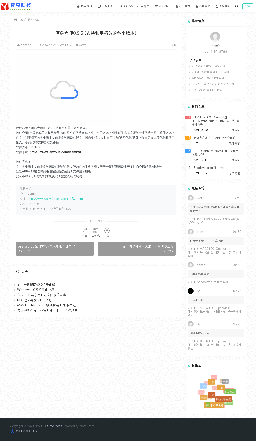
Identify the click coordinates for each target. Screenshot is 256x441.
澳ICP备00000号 (27, 431)
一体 (211, 394)
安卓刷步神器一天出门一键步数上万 (148, 246)
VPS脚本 (183, 6)
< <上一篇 (24, 251)
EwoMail (230, 392)
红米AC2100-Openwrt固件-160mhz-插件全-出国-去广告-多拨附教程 (216, 121)
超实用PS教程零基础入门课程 (210, 72)
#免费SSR (227, 402)
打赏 (107, 233)
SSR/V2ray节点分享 (134, 6)
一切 (203, 397)
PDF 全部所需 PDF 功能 (34, 300)
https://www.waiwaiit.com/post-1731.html (55, 199)
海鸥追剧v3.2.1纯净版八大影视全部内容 (46, 246)
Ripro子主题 (223, 399)
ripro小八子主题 (213, 405)
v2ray (209, 398)
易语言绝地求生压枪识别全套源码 (215, 138)
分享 (85, 233)
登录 (247, 6)
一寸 (214, 377)
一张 (211, 382)
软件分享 (33, 20)
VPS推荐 (162, 6)
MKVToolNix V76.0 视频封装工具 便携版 (46, 305)
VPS (215, 388)
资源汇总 (105, 6)
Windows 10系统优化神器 (35, 290)
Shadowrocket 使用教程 (209, 168)
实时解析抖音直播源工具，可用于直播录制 (47, 310)
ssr (207, 405)
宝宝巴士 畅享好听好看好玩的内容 (41, 295)
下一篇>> (168, 251)
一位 (220, 387)
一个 (225, 381)
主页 (19, 20)
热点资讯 (84, 6)
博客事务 (223, 6)
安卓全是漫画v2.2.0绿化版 (36, 285)
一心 (202, 386)
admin (23, 45)
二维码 (96, 233)
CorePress (54, 426)
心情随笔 (203, 6)
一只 (201, 392)
